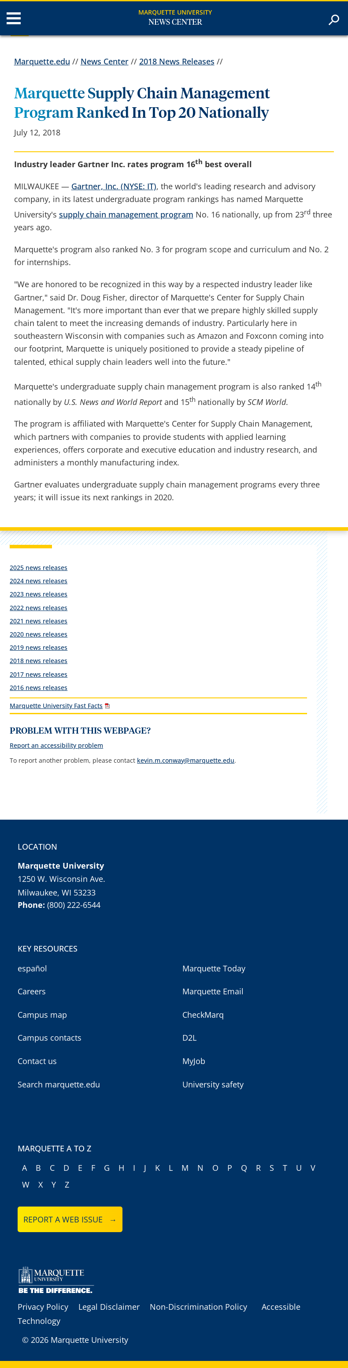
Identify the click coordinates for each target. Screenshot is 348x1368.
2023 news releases (38, 594)
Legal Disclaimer (109, 1306)
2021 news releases (38, 621)
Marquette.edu (42, 61)
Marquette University (175, 12)
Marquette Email (213, 991)
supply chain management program (126, 214)
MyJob (193, 1061)
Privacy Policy (43, 1306)
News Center (175, 22)
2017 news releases (38, 674)
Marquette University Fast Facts (56, 705)
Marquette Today (213, 968)
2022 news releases (38, 607)
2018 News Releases (177, 61)
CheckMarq (203, 1014)
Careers (32, 991)
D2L (189, 1037)
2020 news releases (38, 634)
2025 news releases (38, 567)
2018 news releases (38, 660)
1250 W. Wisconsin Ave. (61, 878)
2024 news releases (38, 581)
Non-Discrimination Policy (198, 1306)
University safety (213, 1084)
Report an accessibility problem (56, 745)
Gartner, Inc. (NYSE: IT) (113, 186)
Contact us (37, 1061)
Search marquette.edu (59, 1084)
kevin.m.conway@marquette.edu (185, 760)
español (32, 968)
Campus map (42, 1014)
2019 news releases (38, 647)
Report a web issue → (70, 1219)
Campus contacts (49, 1037)
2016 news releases (38, 687)
